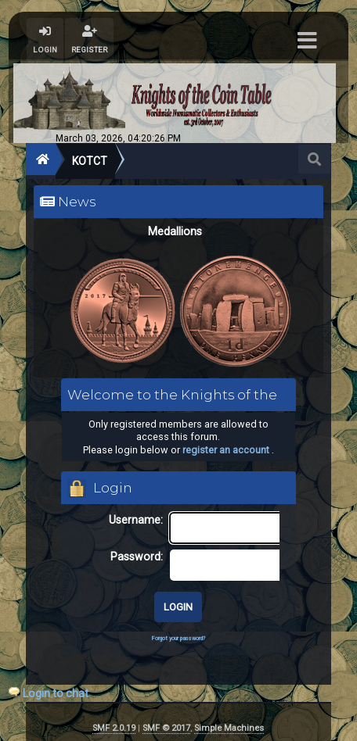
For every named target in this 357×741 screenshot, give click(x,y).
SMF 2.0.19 (113, 728)
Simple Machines (229, 728)
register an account (225, 450)
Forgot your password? (178, 638)
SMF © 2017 (166, 728)
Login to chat (55, 693)
